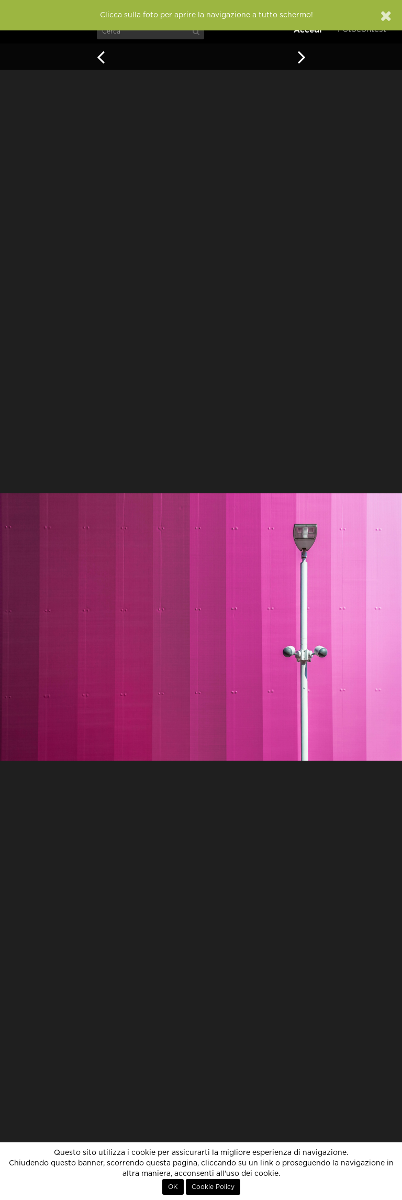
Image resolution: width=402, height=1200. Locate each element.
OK (173, 1187)
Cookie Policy (213, 1187)
